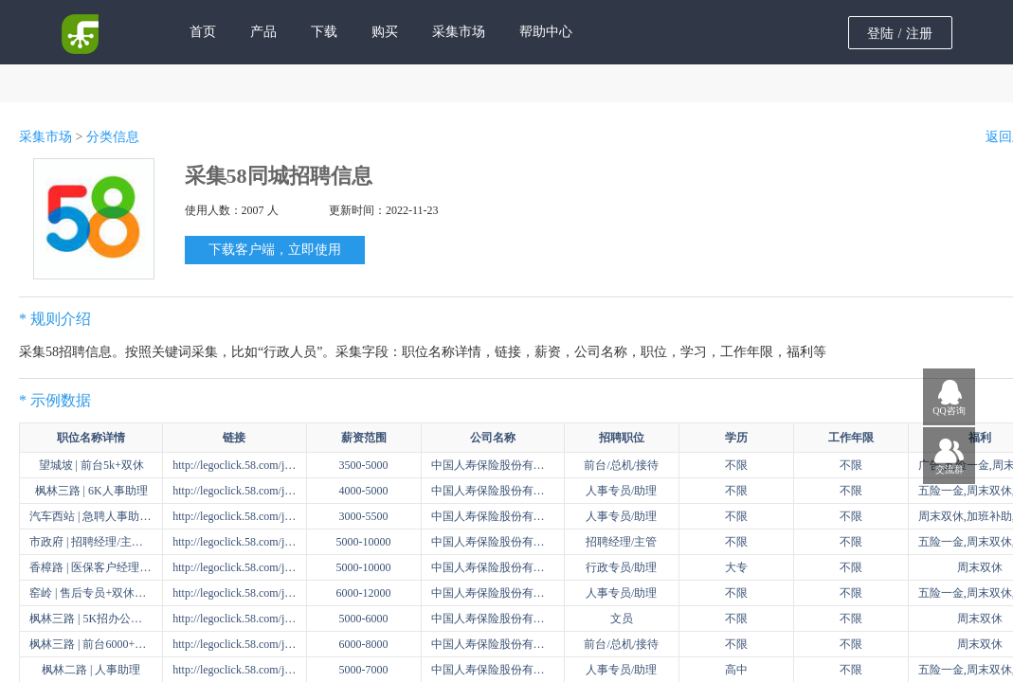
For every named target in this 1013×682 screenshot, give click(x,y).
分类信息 (112, 137)
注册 (919, 34)
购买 (384, 32)
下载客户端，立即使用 (274, 249)
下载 (324, 32)
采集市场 (458, 32)
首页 (203, 32)
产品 (263, 32)
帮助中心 (545, 32)
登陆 (880, 34)
